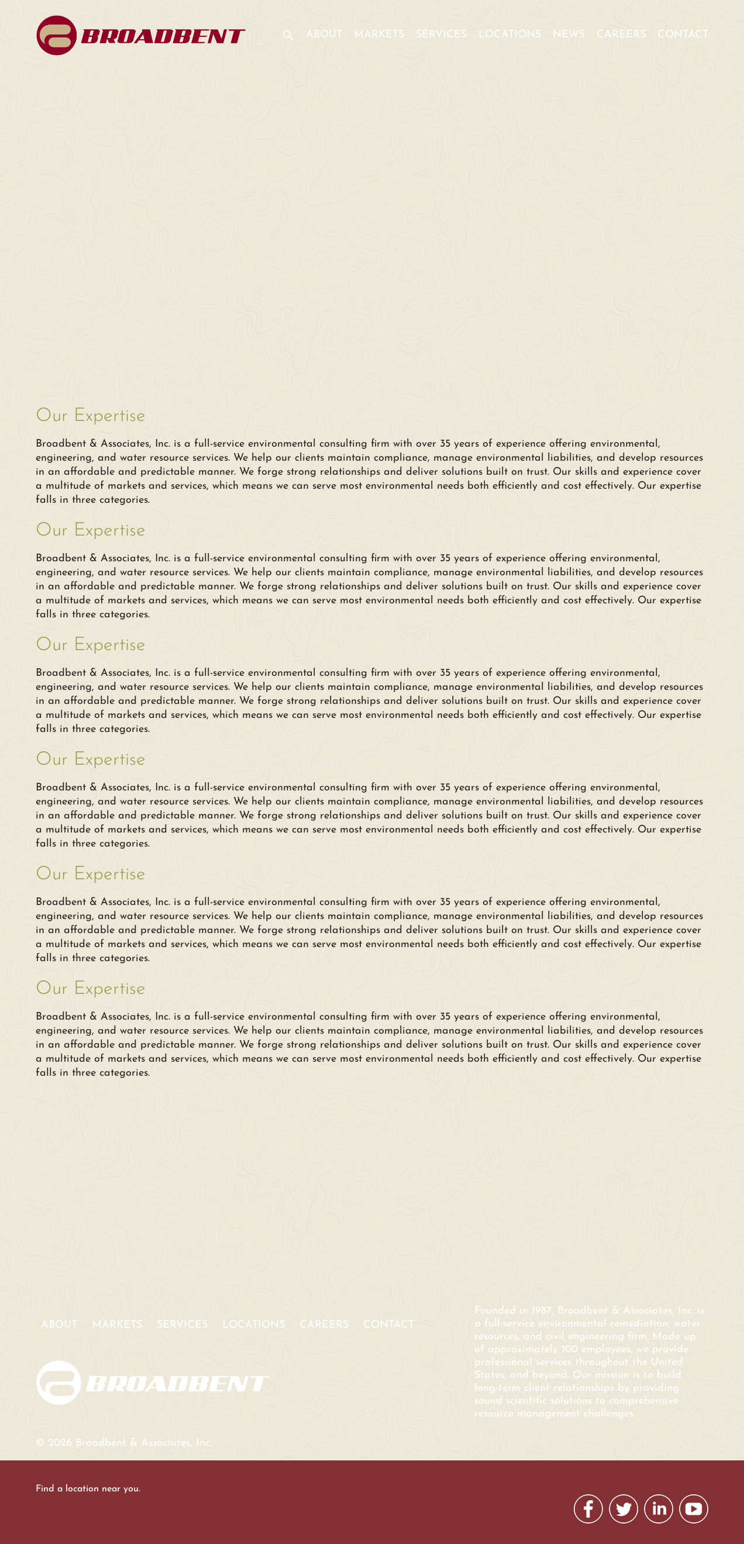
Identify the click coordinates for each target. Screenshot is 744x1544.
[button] (284, 43)
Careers (621, 34)
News (569, 34)
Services (441, 34)
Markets (379, 34)
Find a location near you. (88, 1489)
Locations (509, 34)
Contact (682, 34)
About (324, 34)
